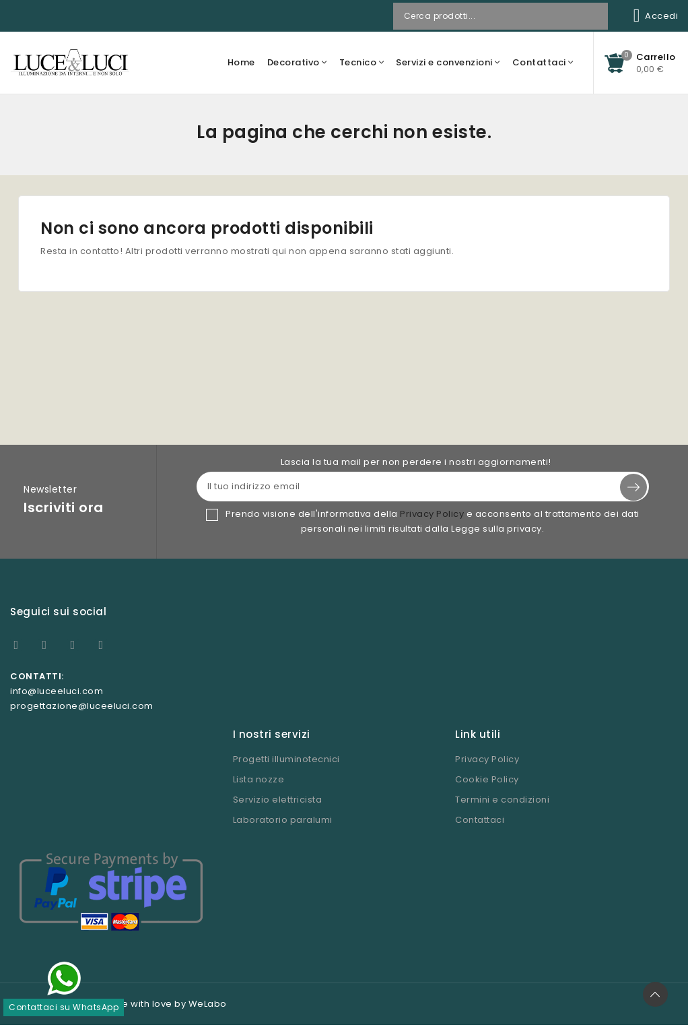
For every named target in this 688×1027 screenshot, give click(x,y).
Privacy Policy (432, 514)
